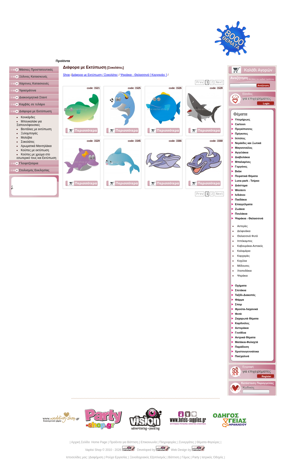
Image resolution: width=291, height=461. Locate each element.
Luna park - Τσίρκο (247, 180)
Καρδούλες (242, 323)
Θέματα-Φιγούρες (208, 442)
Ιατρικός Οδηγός (212, 457)
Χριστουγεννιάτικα (247, 351)
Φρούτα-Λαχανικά (246, 309)
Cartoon (240, 124)
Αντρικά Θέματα (245, 337)
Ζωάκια (240, 208)
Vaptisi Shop (93, 450)
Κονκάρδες (28, 117)
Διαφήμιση (96, 457)
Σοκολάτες (27, 142)
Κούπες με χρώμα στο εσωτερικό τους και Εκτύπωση (36, 156)
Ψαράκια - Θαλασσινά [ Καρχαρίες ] (143, 75)
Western (240, 190)
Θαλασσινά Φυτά (247, 235)
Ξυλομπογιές (29, 133)
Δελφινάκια (243, 231)
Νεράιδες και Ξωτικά (248, 143)
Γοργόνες (241, 166)
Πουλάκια (241, 213)
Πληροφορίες (167, 442)
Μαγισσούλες (243, 147)
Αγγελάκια (241, 152)
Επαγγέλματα (243, 204)
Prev (200, 82)
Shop (66, 75)
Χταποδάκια (244, 270)
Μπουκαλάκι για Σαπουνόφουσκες (29, 123)
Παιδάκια (241, 199)
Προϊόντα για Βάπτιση (124, 442)
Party (195, 457)
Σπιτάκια (240, 290)
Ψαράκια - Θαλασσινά (249, 218)
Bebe (238, 171)
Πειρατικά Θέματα (246, 175)
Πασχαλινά (242, 356)
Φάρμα (239, 299)
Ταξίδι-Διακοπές (245, 294)
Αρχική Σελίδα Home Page (89, 442)
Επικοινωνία (149, 442)
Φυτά (238, 313)
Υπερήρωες (242, 119)
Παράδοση (242, 346)
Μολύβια (26, 137)
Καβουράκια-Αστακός (250, 245)
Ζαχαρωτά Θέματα (247, 318)
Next (219, 82)
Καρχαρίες (243, 255)
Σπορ (238, 304)
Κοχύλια (242, 260)
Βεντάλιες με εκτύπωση (36, 129)
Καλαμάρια (243, 250)
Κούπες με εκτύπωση (35, 150)
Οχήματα (240, 285)
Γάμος (186, 457)
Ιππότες (240, 138)
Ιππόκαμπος (244, 240)
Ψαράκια (242, 275)
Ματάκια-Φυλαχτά (246, 342)
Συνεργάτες (186, 442)
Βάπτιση (173, 457)
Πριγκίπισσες (244, 128)
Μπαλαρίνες (243, 161)
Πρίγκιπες (241, 133)
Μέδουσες (243, 265)
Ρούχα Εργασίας (116, 457)
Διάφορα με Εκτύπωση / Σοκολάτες (95, 75)
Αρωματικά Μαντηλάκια (36, 146)
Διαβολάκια (242, 157)
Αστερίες (242, 226)
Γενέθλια (240, 332)
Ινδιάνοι (240, 194)
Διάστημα (241, 185)
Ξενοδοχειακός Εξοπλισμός (148, 457)
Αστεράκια (242, 327)
